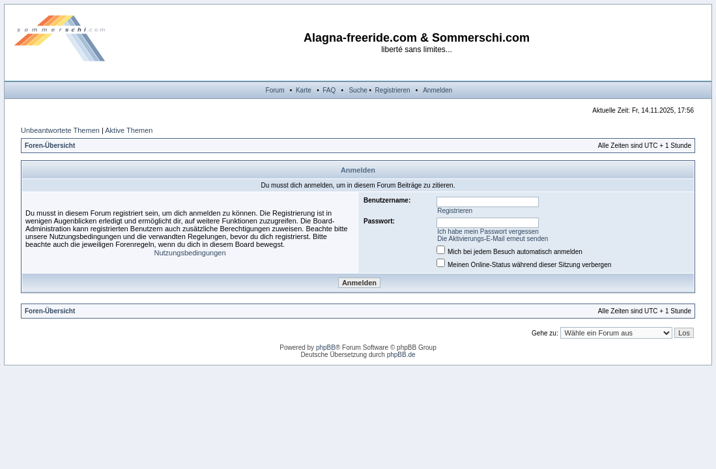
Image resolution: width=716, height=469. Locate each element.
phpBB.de (401, 354)
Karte (303, 90)
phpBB (326, 347)
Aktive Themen (128, 130)
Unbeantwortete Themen (60, 130)
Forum (275, 90)
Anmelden (437, 90)
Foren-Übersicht (50, 145)
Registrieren (392, 90)
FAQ (329, 90)
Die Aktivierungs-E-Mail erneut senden (492, 238)
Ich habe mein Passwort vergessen (488, 231)
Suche (358, 90)
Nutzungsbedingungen (189, 253)
